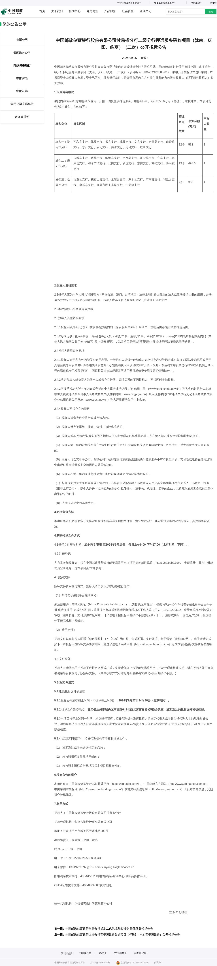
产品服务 (110, 11)
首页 (42, 11)
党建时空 (92, 11)
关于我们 (57, 11)
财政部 (102, 953)
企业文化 (145, 11)
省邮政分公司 (22, 52)
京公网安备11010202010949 (132, 962)
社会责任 (128, 11)
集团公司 (22, 39)
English (213, 2)
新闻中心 (74, 11)
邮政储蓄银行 (22, 65)
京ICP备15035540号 (100, 962)
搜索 (211, 12)
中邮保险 (22, 78)
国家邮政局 (140, 953)
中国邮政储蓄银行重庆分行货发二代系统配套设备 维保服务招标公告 (109, 928)
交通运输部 (120, 953)
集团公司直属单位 (22, 103)
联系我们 (158, 962)
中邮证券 (22, 91)
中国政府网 (85, 953)
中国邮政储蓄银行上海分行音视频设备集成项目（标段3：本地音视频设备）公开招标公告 (122, 934)
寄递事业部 (22, 116)
